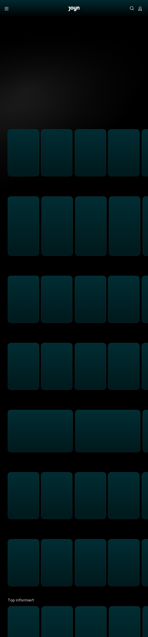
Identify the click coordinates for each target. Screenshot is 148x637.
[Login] (140, 8)
